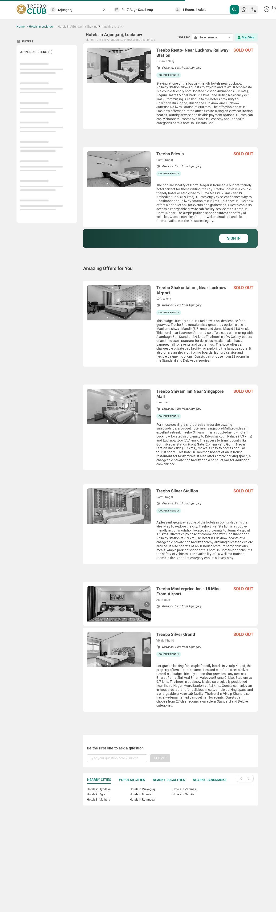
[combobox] (80, 10)
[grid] (170, 383)
